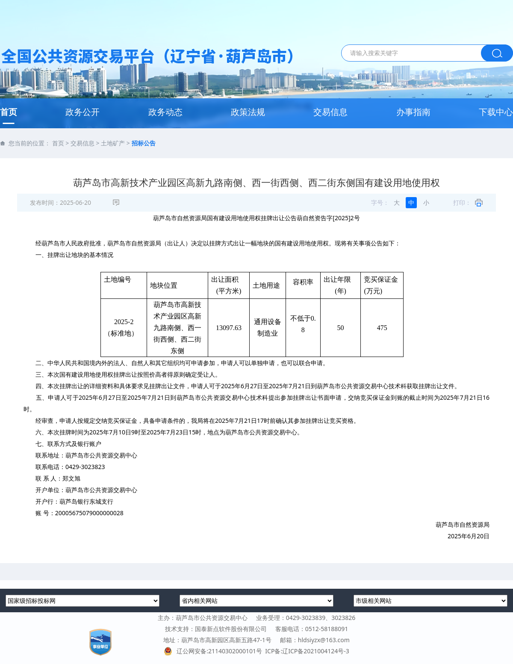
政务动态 (165, 112)
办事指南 (413, 112)
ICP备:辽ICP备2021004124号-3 (307, 651)
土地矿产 (113, 143)
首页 (8, 112)
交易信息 (330, 112)
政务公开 (82, 112)
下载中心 (496, 112)
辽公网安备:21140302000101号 (214, 651)
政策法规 (248, 112)
